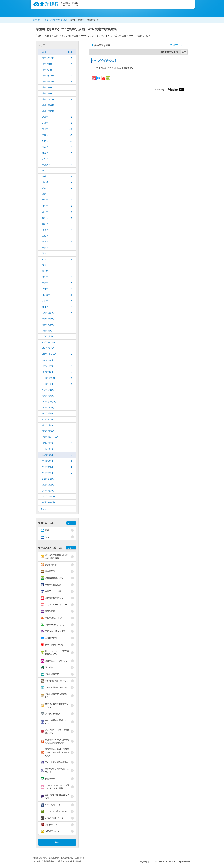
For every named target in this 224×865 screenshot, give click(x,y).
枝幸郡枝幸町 (58, 407)
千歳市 (58, 247)
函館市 (58, 117)
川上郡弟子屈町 (58, 496)
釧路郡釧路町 (58, 479)
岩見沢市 (58, 164)
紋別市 (58, 218)
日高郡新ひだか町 (58, 437)
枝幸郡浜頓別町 (58, 401)
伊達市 (58, 289)
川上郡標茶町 (58, 490)
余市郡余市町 (58, 366)
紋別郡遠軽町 (58, 425)
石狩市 (58, 301)
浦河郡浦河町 (58, 431)
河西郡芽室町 (58, 455)
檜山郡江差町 (58, 348)
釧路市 (58, 141)
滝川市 (58, 253)
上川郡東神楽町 (58, 378)
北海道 (57, 52)
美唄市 (58, 194)
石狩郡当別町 (58, 313)
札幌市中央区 (58, 58)
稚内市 (58, 188)
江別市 (58, 206)
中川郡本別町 (58, 473)
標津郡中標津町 (58, 502)
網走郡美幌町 (58, 413)
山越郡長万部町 (58, 342)
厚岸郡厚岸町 (58, 484)
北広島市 (58, 295)
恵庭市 (58, 283)
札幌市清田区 (58, 111)
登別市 (58, 277)
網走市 (58, 170)
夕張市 (58, 158)
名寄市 (58, 230)
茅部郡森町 (58, 330)
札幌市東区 (58, 70)
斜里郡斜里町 (58, 419)
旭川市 (58, 129)
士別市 (58, 224)
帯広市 (58, 147)
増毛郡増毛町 (58, 396)
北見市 (58, 153)
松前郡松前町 (58, 318)
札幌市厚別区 (58, 99)
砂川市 (58, 259)
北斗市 (58, 307)
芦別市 (58, 200)
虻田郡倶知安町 (58, 354)
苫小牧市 (58, 182)
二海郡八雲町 (58, 336)
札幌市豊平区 (58, 81)
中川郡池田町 (58, 467)
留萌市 (58, 176)
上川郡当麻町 (58, 384)
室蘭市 (58, 135)
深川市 (58, 265)
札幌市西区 (58, 93)
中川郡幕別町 (58, 461)
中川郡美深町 (58, 390)
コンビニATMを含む (170, 52)
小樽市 (58, 123)
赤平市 (58, 212)
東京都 (57, 508)
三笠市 (58, 236)
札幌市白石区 (58, 75)
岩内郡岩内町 (58, 360)
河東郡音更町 (58, 443)
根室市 (58, 241)
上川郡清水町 (58, 449)
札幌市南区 (58, 87)
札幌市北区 (58, 64)
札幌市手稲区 (58, 105)
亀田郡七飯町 (58, 324)
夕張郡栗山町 (58, 372)
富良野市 (58, 271)
